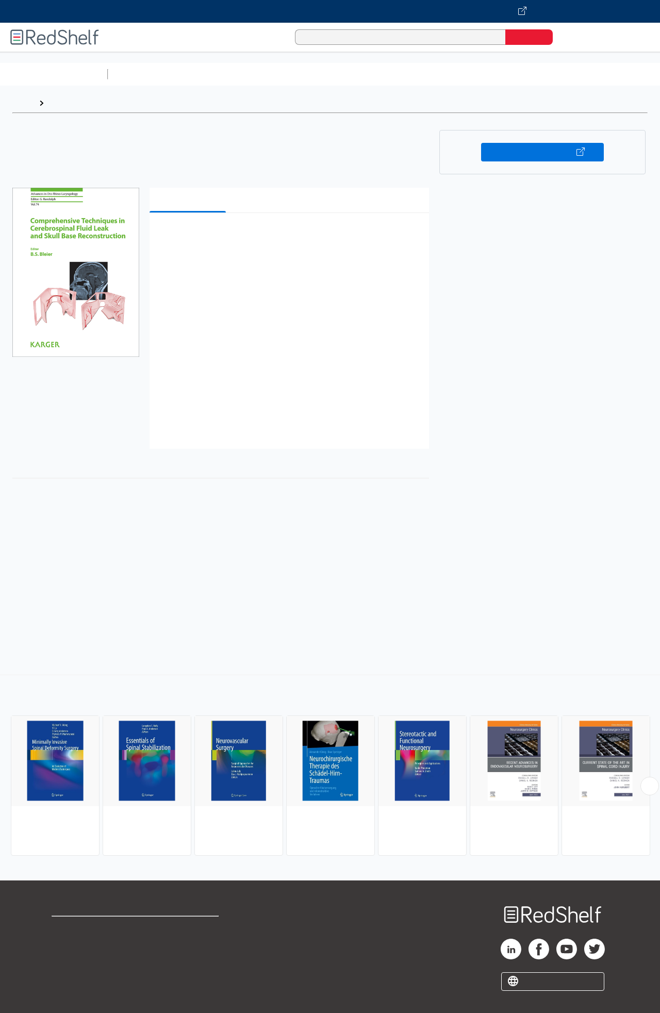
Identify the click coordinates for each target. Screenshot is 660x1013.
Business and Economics (400, 74)
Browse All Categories (53, 74)
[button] (291, 236)
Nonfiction (624, 74)
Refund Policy (190, 945)
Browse (63, 103)
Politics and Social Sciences (508, 74)
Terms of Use (190, 929)
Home (23, 103)
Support (67, 945)
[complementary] (330, 766)
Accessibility (187, 962)
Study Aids (139, 74)
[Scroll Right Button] (649, 786)
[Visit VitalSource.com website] (330, 11)
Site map (69, 978)
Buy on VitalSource (542, 152)
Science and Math (202, 74)
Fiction (583, 74)
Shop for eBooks (85, 929)
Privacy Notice (80, 962)
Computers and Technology (294, 74)
